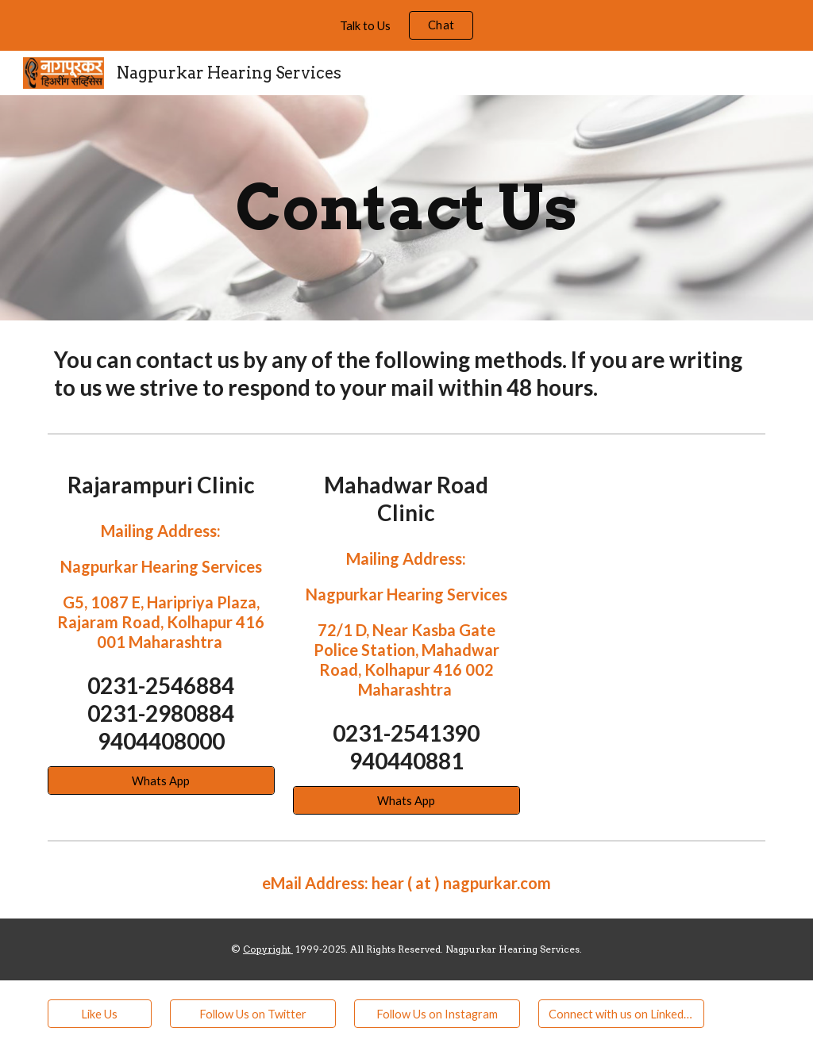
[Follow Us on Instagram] (437, 1013)
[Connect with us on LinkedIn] (621, 1013)
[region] (406, 25)
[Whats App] (161, 780)
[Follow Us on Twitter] (253, 1013)
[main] (407, 208)
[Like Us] (99, 1013)
